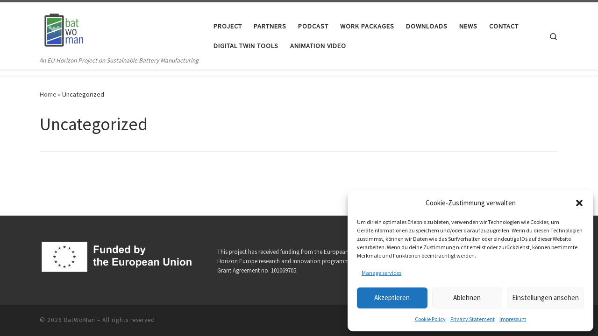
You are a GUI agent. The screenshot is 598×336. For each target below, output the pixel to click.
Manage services (381, 272)
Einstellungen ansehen (545, 297)
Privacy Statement (472, 318)
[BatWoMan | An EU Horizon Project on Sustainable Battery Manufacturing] (63, 28)
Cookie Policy (430, 318)
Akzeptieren (392, 297)
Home (48, 94)
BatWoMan (79, 320)
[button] (579, 203)
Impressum (513, 318)
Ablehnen (467, 297)
